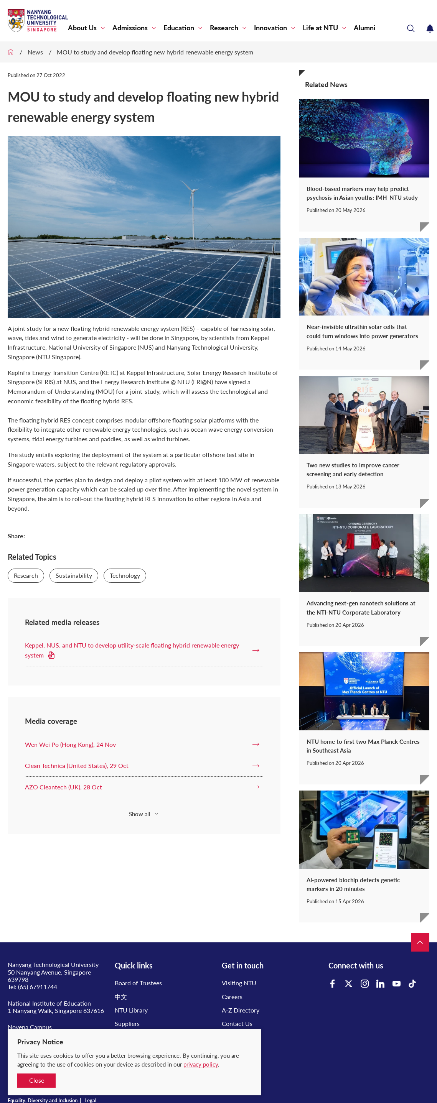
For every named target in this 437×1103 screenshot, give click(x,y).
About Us (82, 28)
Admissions (130, 28)
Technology (125, 575)
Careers (232, 996)
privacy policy (200, 1064)
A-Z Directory (240, 1010)
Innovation (270, 28)
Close (36, 1080)
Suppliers (127, 1023)
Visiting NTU (239, 982)
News (35, 52)
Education (178, 28)
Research (224, 28)
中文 (121, 996)
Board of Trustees (138, 982)
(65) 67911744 (37, 986)
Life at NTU (320, 28)
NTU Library (131, 1010)
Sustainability (74, 575)
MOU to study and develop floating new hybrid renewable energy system (155, 52)
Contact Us (237, 1023)
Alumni (365, 28)
